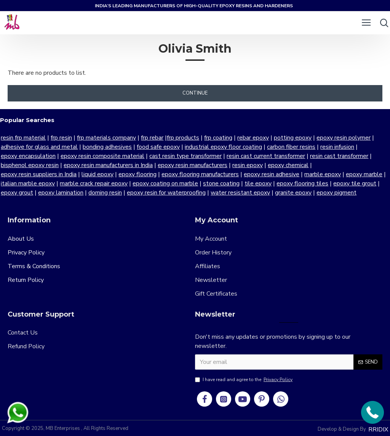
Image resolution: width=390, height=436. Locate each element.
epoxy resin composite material (102, 156)
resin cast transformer (338, 156)
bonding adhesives (106, 147)
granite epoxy (255, 192)
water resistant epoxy (202, 192)
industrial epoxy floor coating (222, 147)
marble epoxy (244, 174)
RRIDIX (378, 429)
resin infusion (336, 147)
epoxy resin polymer (343, 138)
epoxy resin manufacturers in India (107, 165)
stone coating (161, 183)
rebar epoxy (252, 138)
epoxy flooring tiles (243, 183)
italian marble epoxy (336, 174)
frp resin (60, 138)
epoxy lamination (22, 192)
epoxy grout (337, 183)
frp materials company (105, 138)
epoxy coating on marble (105, 183)
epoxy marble (286, 174)
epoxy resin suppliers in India (350, 165)
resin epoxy (247, 165)
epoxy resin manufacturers (192, 165)
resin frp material (22, 138)
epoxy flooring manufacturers (122, 174)
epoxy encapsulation (27, 156)
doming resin (67, 192)
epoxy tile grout (294, 183)
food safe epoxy (157, 147)
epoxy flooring (59, 174)
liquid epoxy (19, 174)
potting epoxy (292, 138)
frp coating (217, 138)
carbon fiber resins (290, 147)
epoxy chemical (287, 165)
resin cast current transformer (265, 156)
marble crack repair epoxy (34, 183)
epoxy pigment (298, 192)
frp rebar (151, 138)
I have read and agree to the (244, 379)
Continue (195, 93)
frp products (182, 138)
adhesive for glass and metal (38, 147)
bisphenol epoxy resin (29, 165)
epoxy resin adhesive (193, 174)
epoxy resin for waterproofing (128, 192)
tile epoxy (198, 183)
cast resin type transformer (185, 156)
